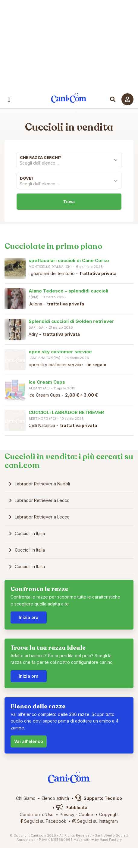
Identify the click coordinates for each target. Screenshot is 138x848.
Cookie (86, 814)
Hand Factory (111, 839)
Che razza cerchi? (40, 157)
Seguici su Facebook (43, 821)
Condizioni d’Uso (37, 814)
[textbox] (69, 163)
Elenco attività (55, 798)
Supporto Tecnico (98, 798)
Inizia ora (29, 617)
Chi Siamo (26, 798)
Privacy (67, 814)
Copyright (109, 814)
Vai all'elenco (28, 741)
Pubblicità (71, 807)
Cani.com (69, 98)
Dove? (26, 178)
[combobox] (69, 164)
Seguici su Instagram (95, 821)
